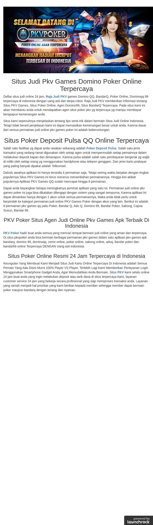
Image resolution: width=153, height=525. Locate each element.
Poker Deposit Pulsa (101, 148)
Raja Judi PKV (56, 96)
